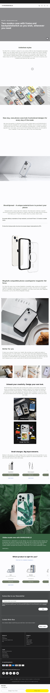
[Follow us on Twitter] (14, 673)
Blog (3, 641)
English (11, 679)
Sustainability (4, 638)
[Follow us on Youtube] (17, 673)
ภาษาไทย (35, 679)
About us (3, 637)
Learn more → (5, 548)
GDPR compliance (5, 655)
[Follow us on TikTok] (10, 673)
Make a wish (43, 626)
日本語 (19, 679)
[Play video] (47, 38)
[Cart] (39, 5)
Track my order (29, 641)
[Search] (44, 5)
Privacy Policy (4, 652)
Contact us (28, 644)
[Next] (47, 470)
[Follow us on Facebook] (7, 673)
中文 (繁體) (16, 679)
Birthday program (29, 642)
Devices (27, 637)
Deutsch (27, 679)
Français (23, 679)
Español (31, 679)
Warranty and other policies (7, 651)
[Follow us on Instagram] (3, 673)
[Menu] (47, 5)
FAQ (27, 638)
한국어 (38, 679)
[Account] (42, 5)
